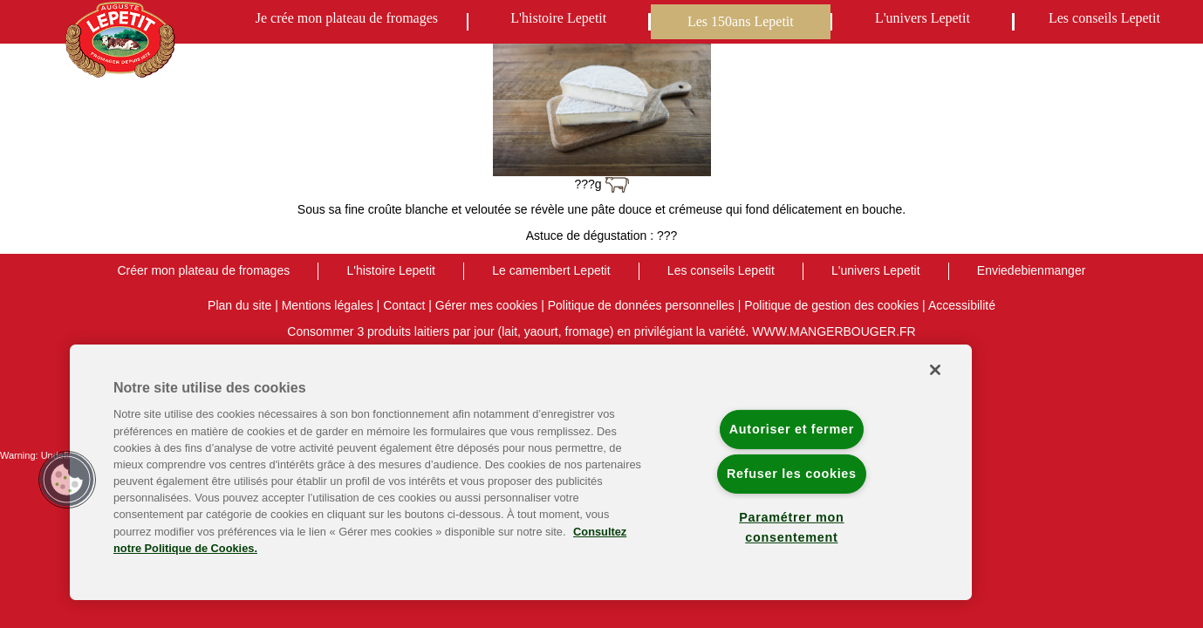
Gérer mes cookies (486, 305)
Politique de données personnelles (641, 305)
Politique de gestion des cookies (831, 305)
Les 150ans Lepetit (740, 21)
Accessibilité (961, 305)
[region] (521, 472)
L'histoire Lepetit (558, 17)
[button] (67, 480)
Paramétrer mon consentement (791, 527)
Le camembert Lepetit (551, 270)
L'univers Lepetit (922, 17)
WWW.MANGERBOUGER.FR (833, 331)
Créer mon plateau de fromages (204, 270)
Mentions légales (327, 305)
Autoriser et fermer (791, 429)
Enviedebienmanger (1031, 270)
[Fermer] (935, 370)
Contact (404, 305)
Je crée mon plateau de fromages (347, 17)
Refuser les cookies (792, 474)
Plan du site (239, 305)
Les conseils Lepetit (1104, 17)
